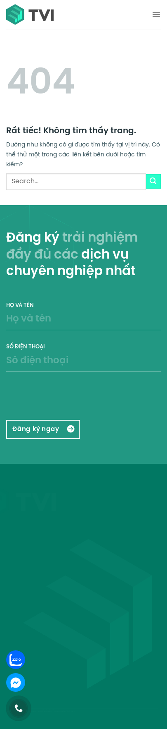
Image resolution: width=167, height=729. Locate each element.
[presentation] (56, 397)
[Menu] (156, 14)
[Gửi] (153, 181)
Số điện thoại (83, 363)
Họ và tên (83, 322)
